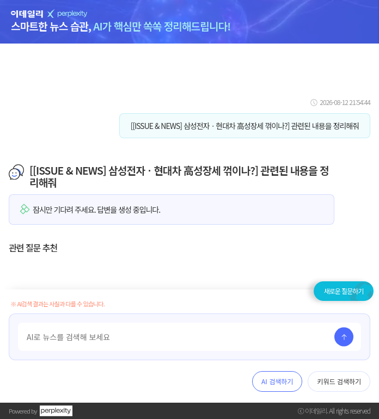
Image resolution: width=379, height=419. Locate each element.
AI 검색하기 (277, 381)
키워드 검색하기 (339, 381)
